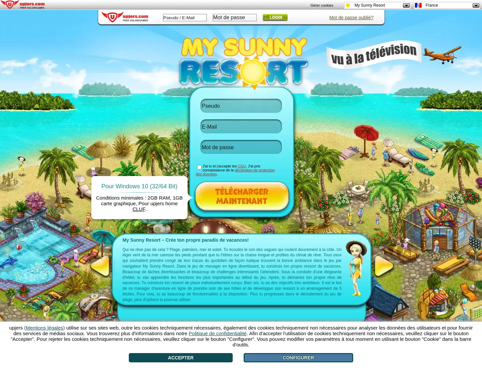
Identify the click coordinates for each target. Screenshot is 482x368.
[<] (101, 266)
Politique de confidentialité (218, 333)
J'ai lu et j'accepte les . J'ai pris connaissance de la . (235, 170)
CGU (242, 166)
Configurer (298, 357)
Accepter (181, 357)
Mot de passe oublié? (351, 17)
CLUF (138, 209)
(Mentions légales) (44, 328)
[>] (384, 266)
